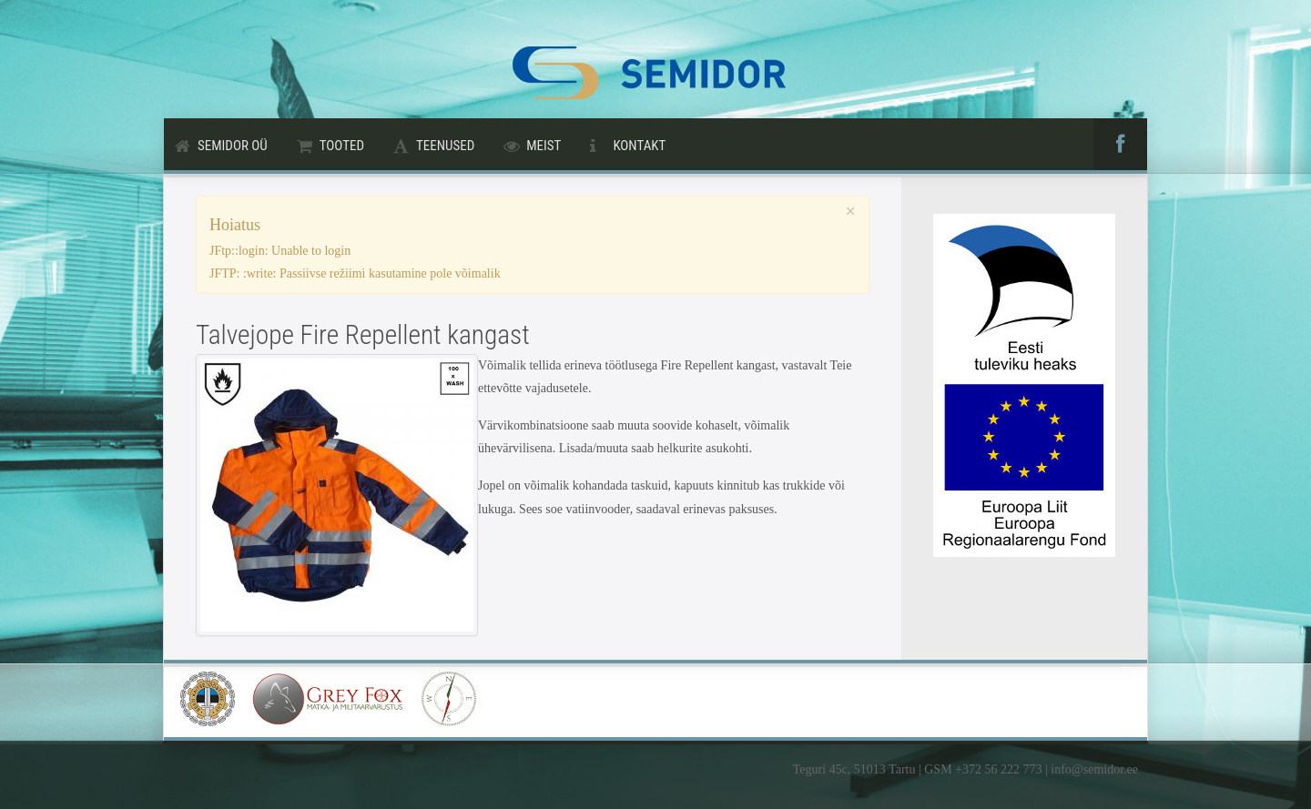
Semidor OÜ (233, 145)
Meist (543, 145)
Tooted (342, 145)
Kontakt (639, 145)
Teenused (445, 145)
